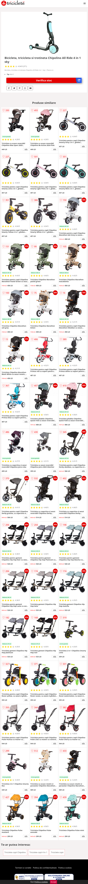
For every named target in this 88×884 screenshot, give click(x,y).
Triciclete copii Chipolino (15, 852)
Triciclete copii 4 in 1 (38, 852)
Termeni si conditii (23, 867)
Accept (53, 882)
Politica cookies (65, 867)
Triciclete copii (57, 852)
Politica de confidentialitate (45, 867)
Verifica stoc (59, 80)
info (26, 149)
